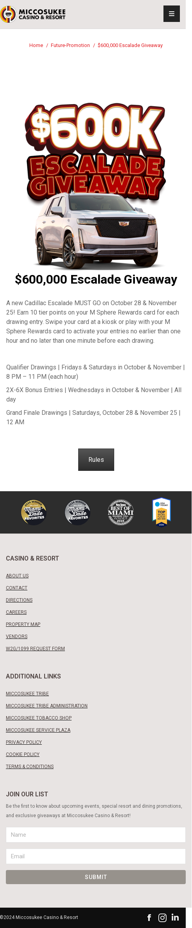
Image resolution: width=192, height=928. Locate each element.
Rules (96, 459)
